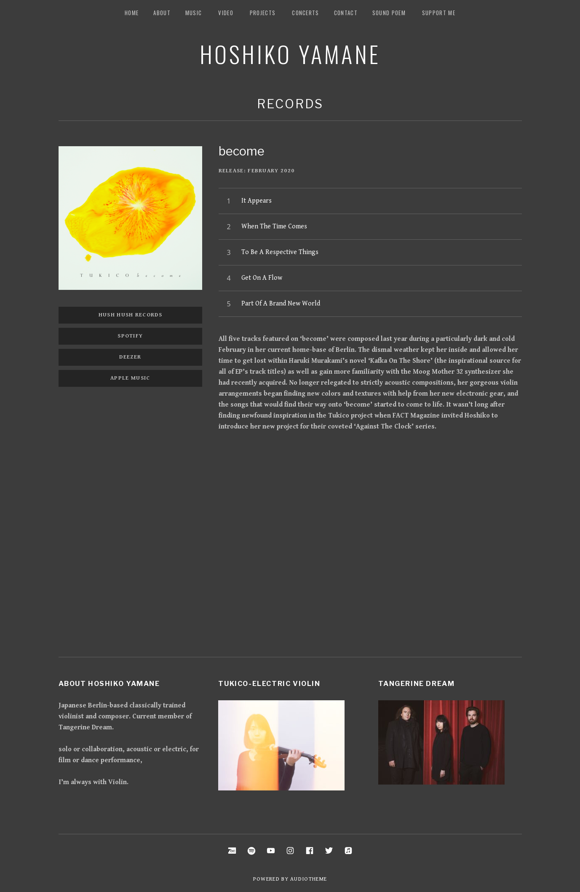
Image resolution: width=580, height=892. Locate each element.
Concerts (305, 12)
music (193, 12)
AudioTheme (308, 879)
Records (290, 103)
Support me (438, 12)
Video (225, 12)
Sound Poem (389, 12)
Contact (346, 12)
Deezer (130, 357)
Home (132, 12)
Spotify (130, 336)
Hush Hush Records (130, 315)
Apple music (130, 378)
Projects (262, 12)
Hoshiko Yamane (290, 53)
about (162, 12)
